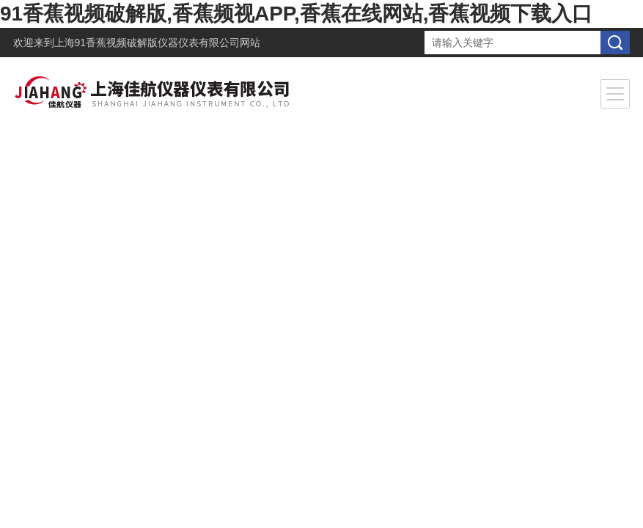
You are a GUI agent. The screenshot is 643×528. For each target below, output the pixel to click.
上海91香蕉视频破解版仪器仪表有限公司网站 (157, 42)
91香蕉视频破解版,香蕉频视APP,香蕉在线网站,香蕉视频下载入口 (296, 13)
